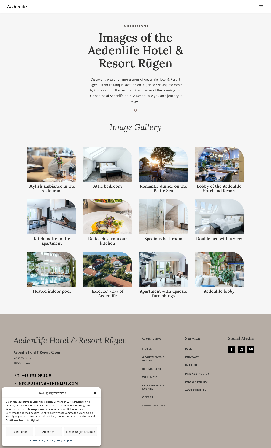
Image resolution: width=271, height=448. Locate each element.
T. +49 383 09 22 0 (34, 372)
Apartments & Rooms (153, 355)
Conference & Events (153, 383)
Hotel (147, 345)
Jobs (188, 345)
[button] (95, 393)
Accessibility (195, 387)
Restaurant (151, 365)
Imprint (68, 440)
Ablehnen (48, 432)
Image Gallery (154, 402)
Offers (147, 394)
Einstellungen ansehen (80, 432)
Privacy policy (54, 440)
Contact (192, 354)
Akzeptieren (19, 432)
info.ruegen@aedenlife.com (47, 380)
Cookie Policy (37, 440)
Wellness (150, 374)
